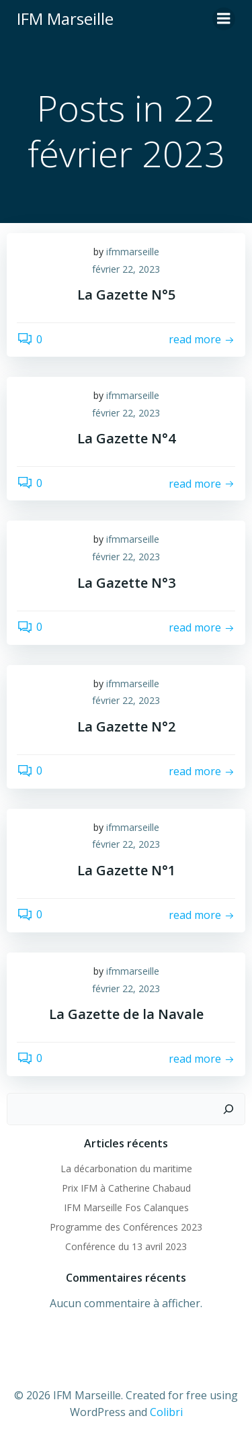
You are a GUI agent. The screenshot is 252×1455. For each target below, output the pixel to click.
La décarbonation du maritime (126, 1168)
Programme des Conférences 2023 (126, 1227)
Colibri (166, 1412)
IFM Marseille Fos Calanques (126, 1207)
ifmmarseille (132, 251)
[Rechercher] (228, 1109)
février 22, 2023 (126, 269)
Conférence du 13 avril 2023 (126, 1246)
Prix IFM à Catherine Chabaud (126, 1188)
